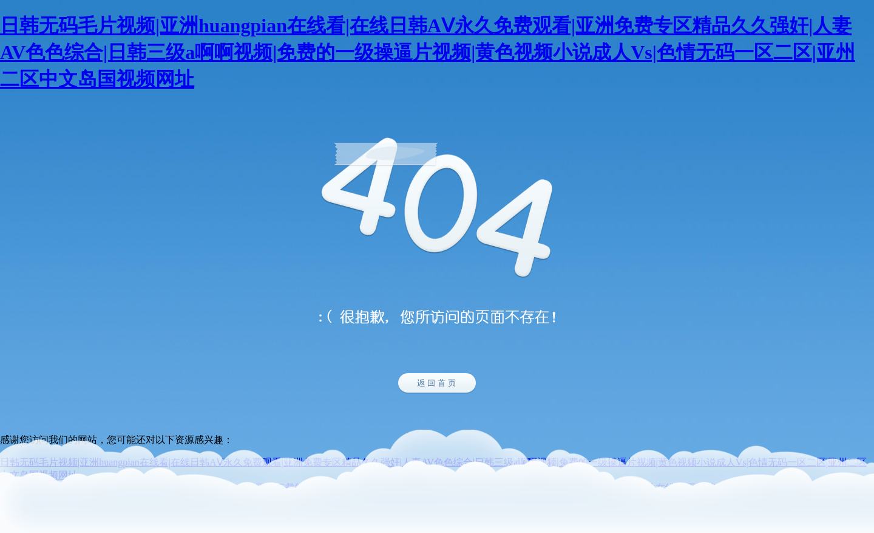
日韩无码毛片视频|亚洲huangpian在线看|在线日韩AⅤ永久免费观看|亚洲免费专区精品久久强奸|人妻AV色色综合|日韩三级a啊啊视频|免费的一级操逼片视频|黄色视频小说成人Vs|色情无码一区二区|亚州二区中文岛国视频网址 (427, 52)
